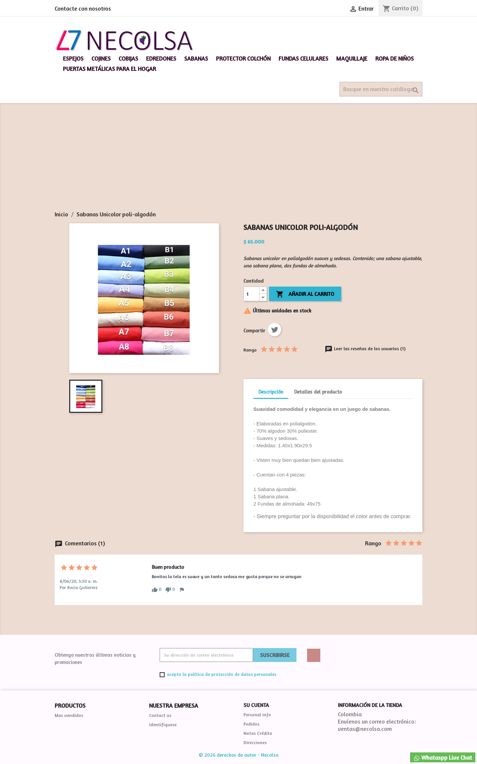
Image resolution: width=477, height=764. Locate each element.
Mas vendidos (69, 715)
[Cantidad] (251, 294)
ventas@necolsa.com (365, 728)
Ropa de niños (394, 58)
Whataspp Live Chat (442, 758)
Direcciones (255, 742)
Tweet (274, 329)
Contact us (160, 715)
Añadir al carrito (305, 294)
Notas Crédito (257, 733)
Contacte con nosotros (83, 8)
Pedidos (251, 724)
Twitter (313, 655)
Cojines (101, 58)
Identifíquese (163, 724)
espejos (73, 58)
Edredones (161, 58)
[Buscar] (381, 89)
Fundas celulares (303, 58)
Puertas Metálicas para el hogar (109, 68)
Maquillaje (351, 58)
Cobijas (128, 58)
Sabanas (196, 58)
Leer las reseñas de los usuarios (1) (365, 348)
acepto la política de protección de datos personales (221, 674)
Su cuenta (256, 705)
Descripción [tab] (270, 392)
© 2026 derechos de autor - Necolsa (239, 755)
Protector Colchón (243, 58)
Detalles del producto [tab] (318, 392)
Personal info (257, 714)
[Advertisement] (238, 161)
